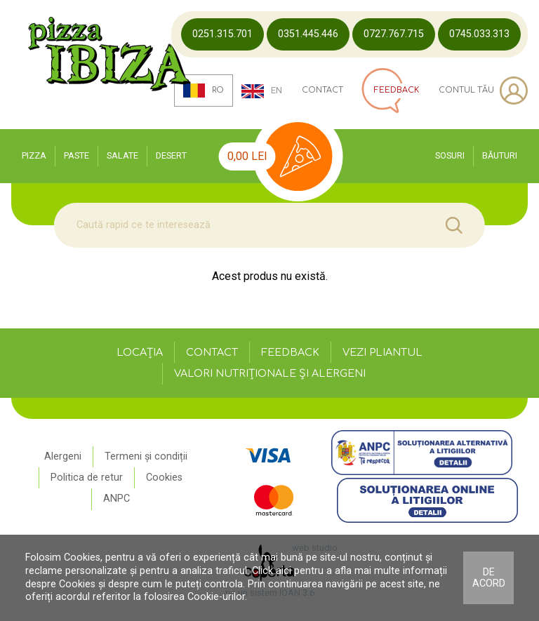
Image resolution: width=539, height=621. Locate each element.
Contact (322, 90)
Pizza (34, 155)
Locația (140, 352)
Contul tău (483, 90)
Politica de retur (87, 477)
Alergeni (62, 456)
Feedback (290, 352)
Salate (122, 155)
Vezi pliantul (382, 352)
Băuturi (499, 155)
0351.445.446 (308, 34)
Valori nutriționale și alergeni (270, 373)
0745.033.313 (479, 34)
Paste (76, 155)
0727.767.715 (394, 34)
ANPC (116, 499)
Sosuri (450, 155)
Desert (171, 155)
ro (204, 91)
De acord (488, 577)
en (261, 91)
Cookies (164, 477)
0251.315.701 (222, 34)
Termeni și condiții (146, 456)
